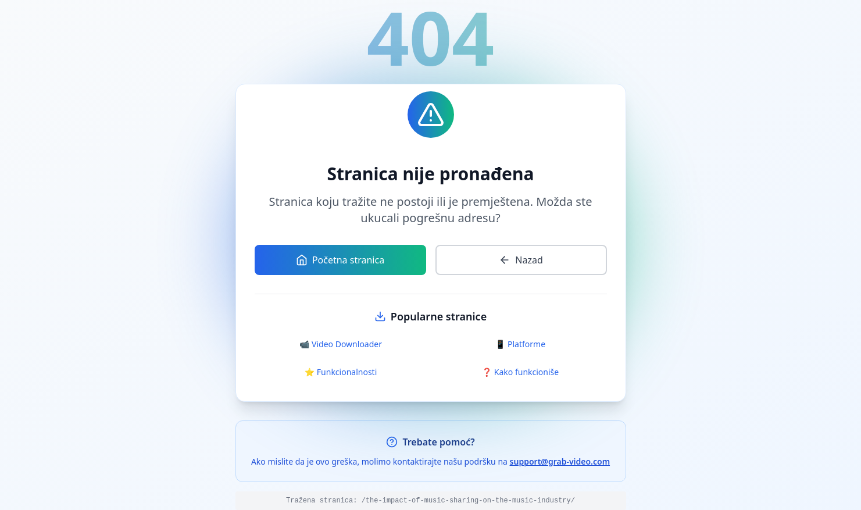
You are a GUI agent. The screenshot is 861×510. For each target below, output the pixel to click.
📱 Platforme (520, 343)
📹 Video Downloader (340, 343)
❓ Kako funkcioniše (520, 371)
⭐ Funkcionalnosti (341, 371)
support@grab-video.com (560, 461)
